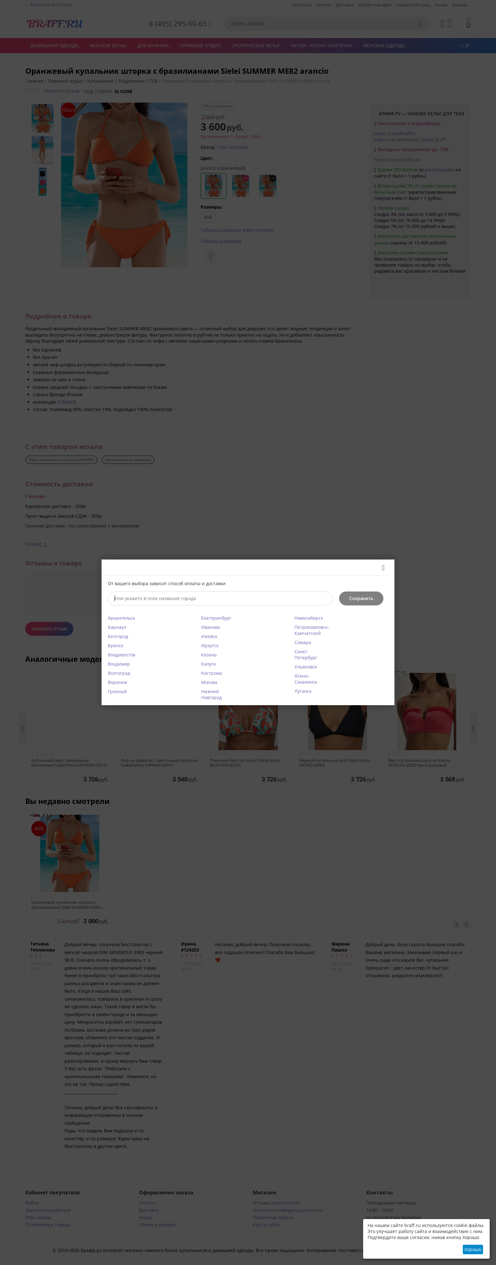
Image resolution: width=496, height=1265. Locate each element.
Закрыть (381, 568)
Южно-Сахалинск (305, 679)
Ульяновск (305, 667)
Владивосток (121, 655)
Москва (209, 682)
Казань (209, 655)
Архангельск (121, 618)
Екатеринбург (216, 618)
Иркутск (210, 645)
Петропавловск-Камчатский (311, 630)
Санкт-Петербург (305, 654)
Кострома (211, 673)
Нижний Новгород (211, 694)
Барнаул (117, 627)
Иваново (210, 627)
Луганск (303, 691)
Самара (302, 642)
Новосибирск (308, 618)
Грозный (117, 691)
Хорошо (472, 1249)
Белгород (118, 636)
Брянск (115, 645)
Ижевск (209, 636)
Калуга (208, 664)
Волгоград (119, 673)
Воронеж (117, 682)
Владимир (119, 664)
